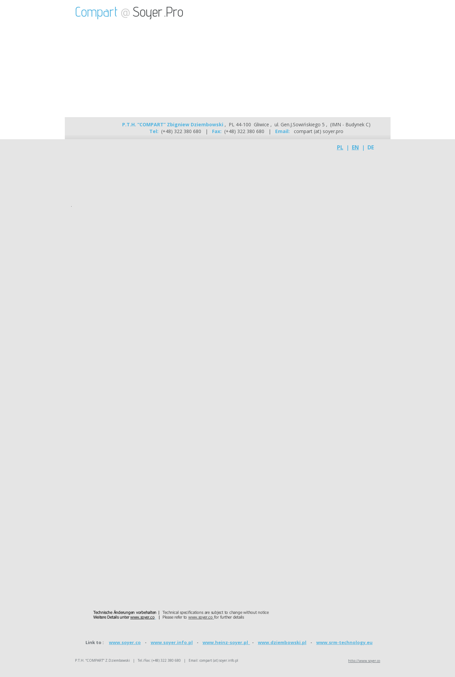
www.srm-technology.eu (344, 642)
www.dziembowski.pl (282, 642)
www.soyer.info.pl (172, 642)
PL (340, 147)
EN (355, 147)
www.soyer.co (125, 642)
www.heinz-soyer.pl (226, 642)
